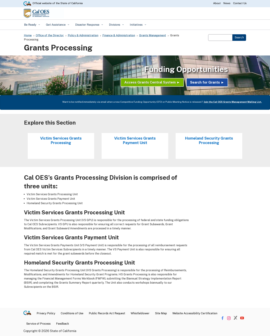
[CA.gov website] (27, 3)
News (226, 3)
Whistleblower (140, 313)
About (217, 3)
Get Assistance (56, 24)
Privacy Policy (46, 313)
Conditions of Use (72, 313)
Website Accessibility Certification (194, 313)
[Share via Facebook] (222, 318)
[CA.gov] (28, 313)
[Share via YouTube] (242, 318)
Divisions (115, 24)
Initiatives (136, 24)
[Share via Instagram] (229, 318)
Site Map (161, 313)
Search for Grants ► (207, 82)
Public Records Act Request (107, 313)
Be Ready (30, 24)
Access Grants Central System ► (152, 82)
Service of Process (38, 323)
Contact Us (240, 3)
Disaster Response (87, 24)
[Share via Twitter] (235, 318)
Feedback (62, 323)
